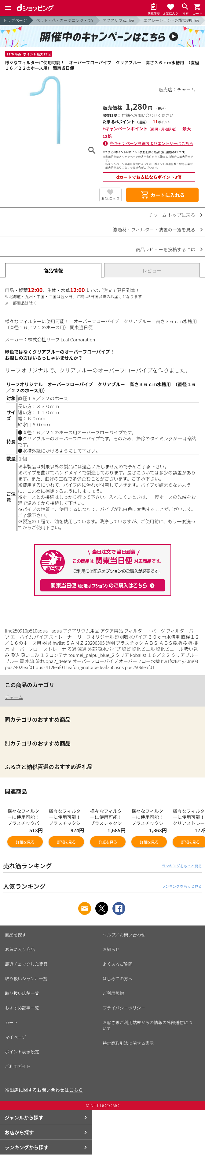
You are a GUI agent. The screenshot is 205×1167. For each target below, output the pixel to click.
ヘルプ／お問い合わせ (124, 935)
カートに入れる (162, 194)
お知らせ (111, 949)
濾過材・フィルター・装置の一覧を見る (154, 229)
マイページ (15, 1037)
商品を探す (15, 935)
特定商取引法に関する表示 (128, 1043)
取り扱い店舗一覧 (22, 993)
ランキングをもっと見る (182, 865)
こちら (76, 1090)
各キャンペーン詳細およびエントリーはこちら (151, 143)
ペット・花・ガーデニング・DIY (64, 20)
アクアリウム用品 (118, 20)
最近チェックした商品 (26, 964)
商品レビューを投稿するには (165, 249)
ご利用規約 (113, 993)
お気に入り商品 (20, 949)
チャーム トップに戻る (171, 215)
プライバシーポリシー (124, 1008)
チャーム (14, 697)
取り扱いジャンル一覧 (26, 978)
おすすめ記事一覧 (22, 1008)
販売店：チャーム (177, 89)
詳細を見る (25, 842)
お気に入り (110, 198)
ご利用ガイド (18, 1066)
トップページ (15, 20)
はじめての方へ (118, 978)
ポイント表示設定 (22, 1052)
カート (11, 1022)
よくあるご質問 (118, 964)
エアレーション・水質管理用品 (171, 20)
